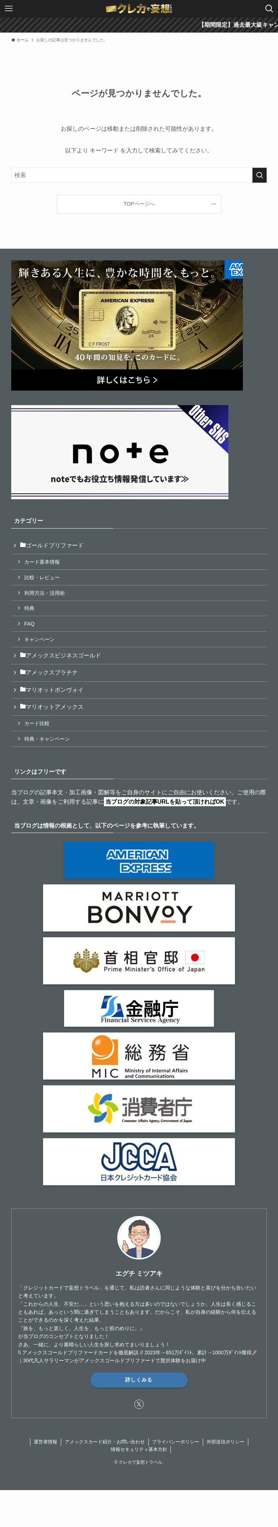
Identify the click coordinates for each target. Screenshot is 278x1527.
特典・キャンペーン (47, 739)
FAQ (29, 624)
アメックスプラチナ (49, 672)
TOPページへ (138, 204)
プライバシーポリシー (175, 1441)
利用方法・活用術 (44, 593)
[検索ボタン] (269, 8)
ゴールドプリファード (52, 545)
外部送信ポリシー (225, 1441)
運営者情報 (45, 1441)
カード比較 (37, 723)
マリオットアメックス (52, 707)
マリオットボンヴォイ (52, 690)
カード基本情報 (42, 562)
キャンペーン (39, 639)
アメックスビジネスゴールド (60, 655)
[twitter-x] (139, 1404)
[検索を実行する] (259, 175)
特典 (29, 608)
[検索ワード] (139, 175)
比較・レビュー (42, 577)
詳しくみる (138, 1380)
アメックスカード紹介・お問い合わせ (105, 1441)
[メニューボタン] (8, 8)
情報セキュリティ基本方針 (139, 1449)
